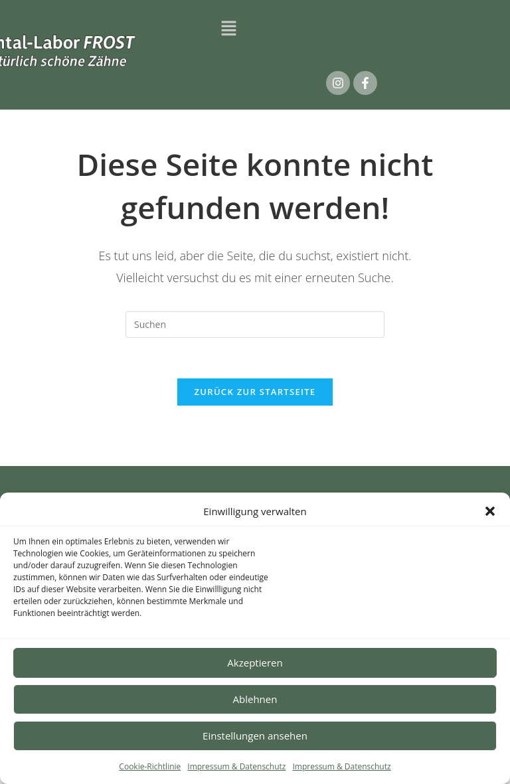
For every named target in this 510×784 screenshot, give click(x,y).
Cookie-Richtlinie (150, 766)
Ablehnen (255, 699)
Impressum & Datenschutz (236, 766)
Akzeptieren (254, 662)
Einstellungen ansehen (255, 735)
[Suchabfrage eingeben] (255, 324)
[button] (490, 511)
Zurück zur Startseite (255, 392)
